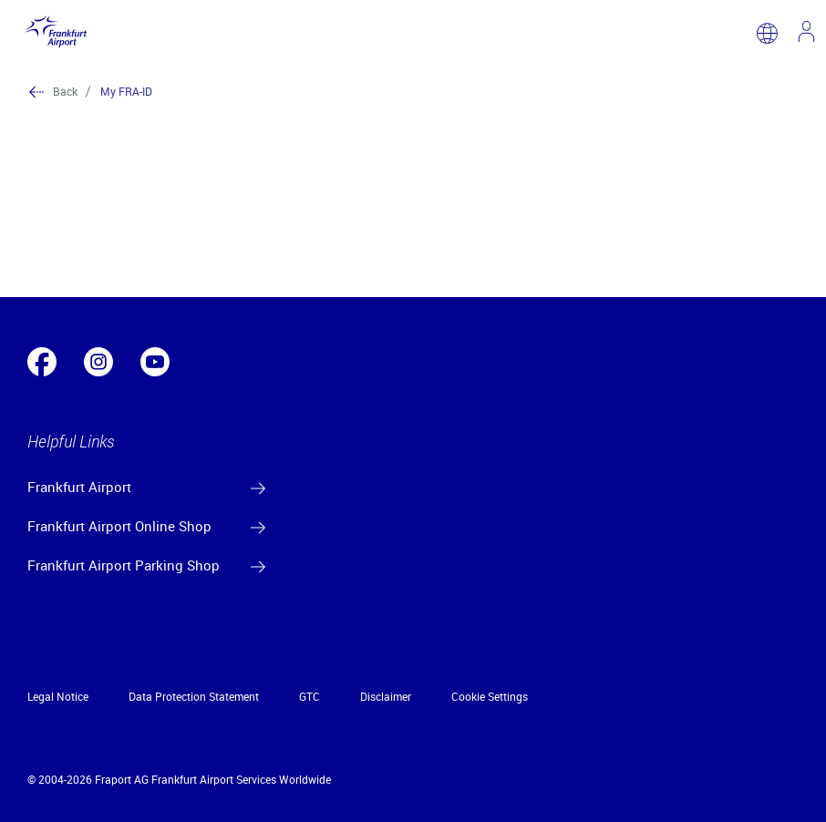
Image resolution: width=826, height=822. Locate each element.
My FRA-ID (126, 91)
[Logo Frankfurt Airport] (52, 33)
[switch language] (767, 33)
